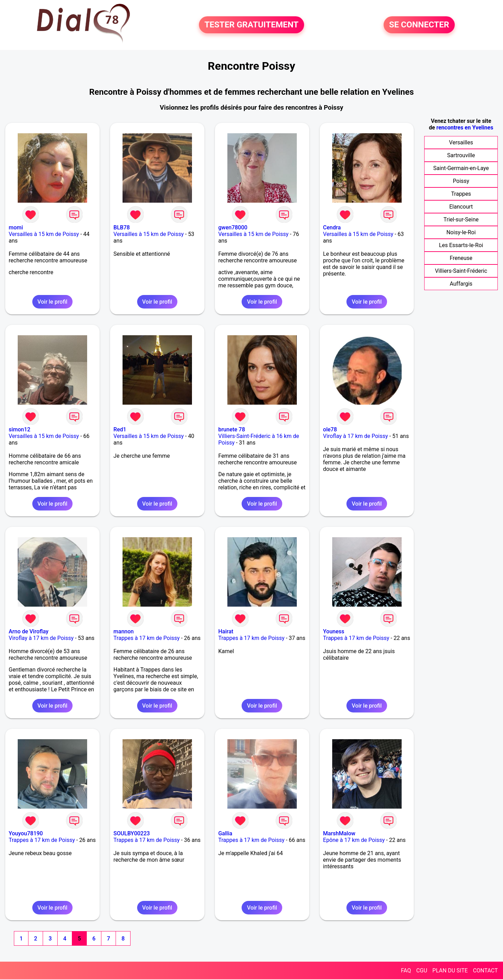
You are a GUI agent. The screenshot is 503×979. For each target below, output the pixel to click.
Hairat (225, 631)
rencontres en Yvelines (464, 127)
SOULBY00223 (132, 833)
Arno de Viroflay (29, 631)
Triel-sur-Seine (461, 219)
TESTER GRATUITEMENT (251, 25)
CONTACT (485, 970)
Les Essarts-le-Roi (461, 245)
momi (16, 227)
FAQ (406, 970)
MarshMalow (339, 833)
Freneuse (461, 258)
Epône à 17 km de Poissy (354, 840)
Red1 (120, 429)
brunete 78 (231, 429)
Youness (333, 631)
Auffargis (461, 283)
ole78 (330, 429)
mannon (124, 631)
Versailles (461, 142)
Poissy (461, 181)
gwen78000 (233, 227)
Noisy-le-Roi (461, 232)
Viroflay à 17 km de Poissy (355, 436)
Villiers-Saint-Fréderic (461, 271)
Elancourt (461, 206)
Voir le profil (52, 301)
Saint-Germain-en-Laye (461, 168)
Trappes (461, 194)
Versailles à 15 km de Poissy (44, 234)
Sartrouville (461, 155)
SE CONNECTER (419, 25)
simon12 (19, 429)
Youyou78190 (26, 833)
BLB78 (122, 227)
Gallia (225, 833)
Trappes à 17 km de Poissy (147, 638)
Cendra (332, 227)
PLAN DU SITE (450, 970)
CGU (421, 970)
